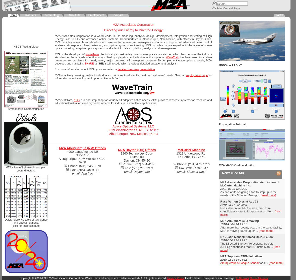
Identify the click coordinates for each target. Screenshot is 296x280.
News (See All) (233, 173)
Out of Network (259, 278)
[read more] (268, 195)
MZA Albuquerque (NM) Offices (82, 148)
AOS (77, 100)
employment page (197, 75)
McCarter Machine (191, 150)
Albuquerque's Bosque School (239, 263)
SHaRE (89, 63)
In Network (242, 278)
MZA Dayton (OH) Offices (137, 150)
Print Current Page (228, 8)
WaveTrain (92, 54)
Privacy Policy (175, 278)
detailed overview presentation (136, 69)
